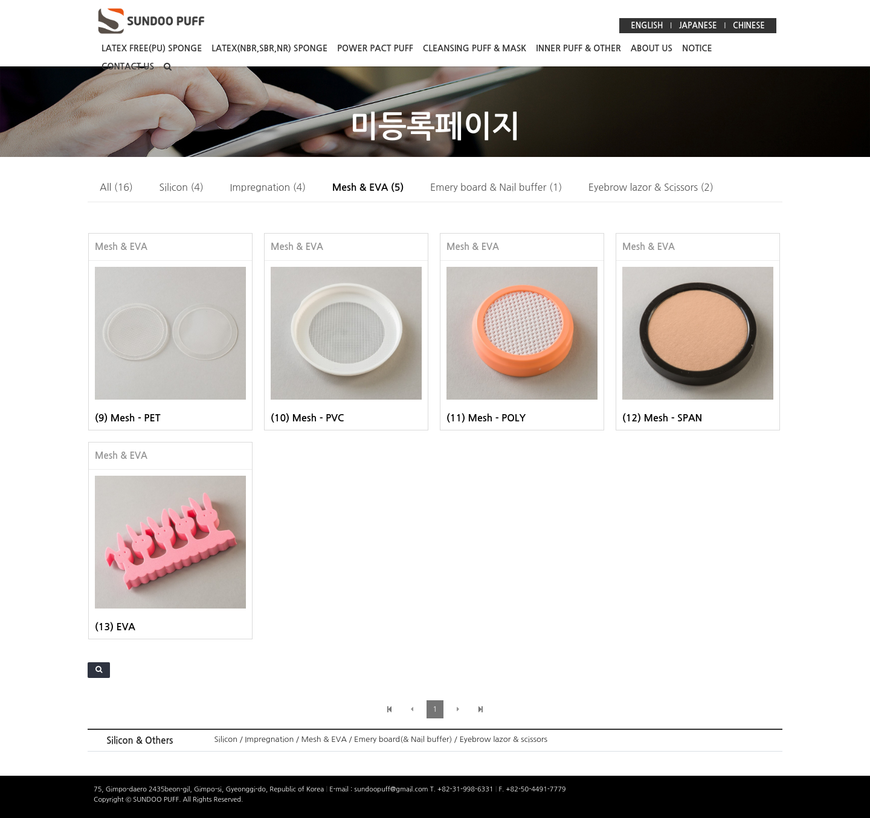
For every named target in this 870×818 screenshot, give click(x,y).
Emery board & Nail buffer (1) (496, 187)
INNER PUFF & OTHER (578, 48)
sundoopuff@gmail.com (392, 789)
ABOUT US (651, 48)
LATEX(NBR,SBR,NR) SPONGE (269, 48)
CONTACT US (128, 66)
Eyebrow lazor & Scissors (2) (651, 187)
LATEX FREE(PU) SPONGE (152, 48)
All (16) (116, 187)
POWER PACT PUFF (375, 48)
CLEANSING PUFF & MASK (475, 48)
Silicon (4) (182, 187)
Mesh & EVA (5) (368, 187)
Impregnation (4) (268, 187)
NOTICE (697, 48)
